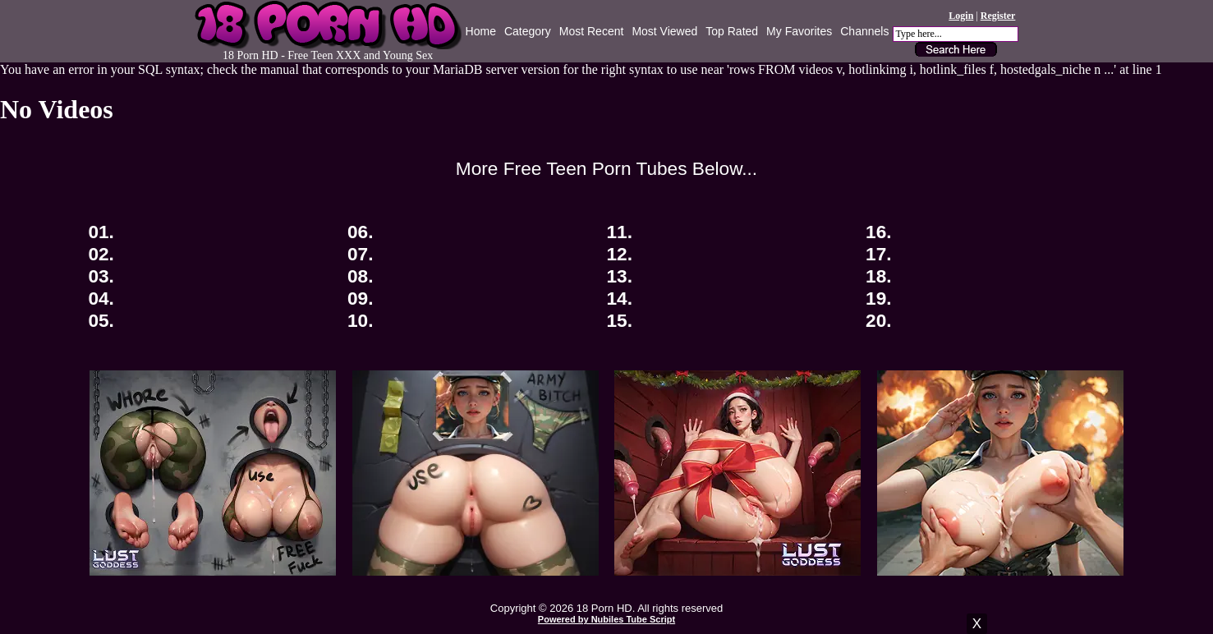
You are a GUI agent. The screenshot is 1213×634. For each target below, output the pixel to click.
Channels (864, 31)
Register (998, 15)
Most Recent (591, 31)
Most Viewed (664, 31)
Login (961, 15)
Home (481, 31)
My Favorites (799, 31)
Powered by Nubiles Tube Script (606, 619)
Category (527, 31)
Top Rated (731, 31)
